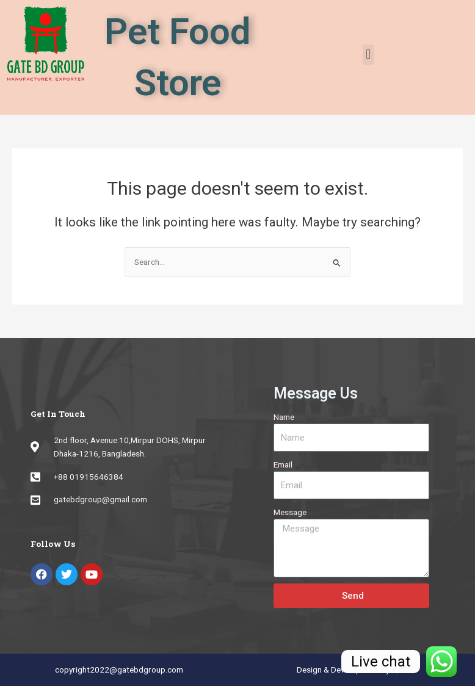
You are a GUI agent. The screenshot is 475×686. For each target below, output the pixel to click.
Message (290, 512)
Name (284, 417)
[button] (368, 55)
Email (283, 464)
